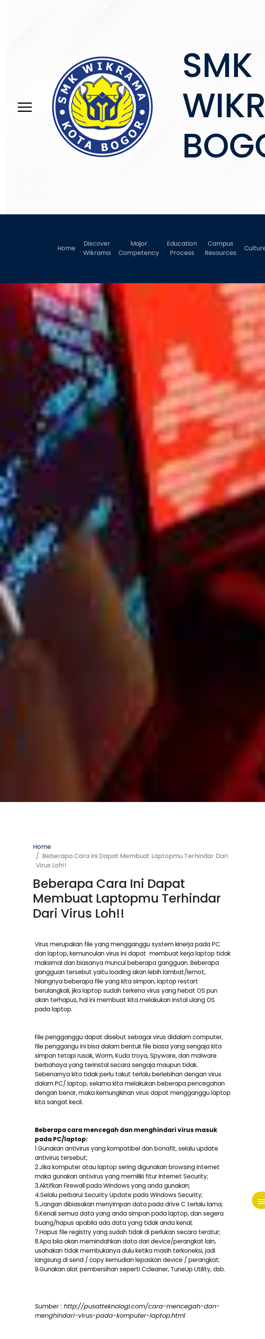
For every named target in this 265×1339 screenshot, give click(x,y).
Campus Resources (220, 248)
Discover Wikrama (97, 248)
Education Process (182, 248)
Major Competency (138, 248)
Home (66, 248)
